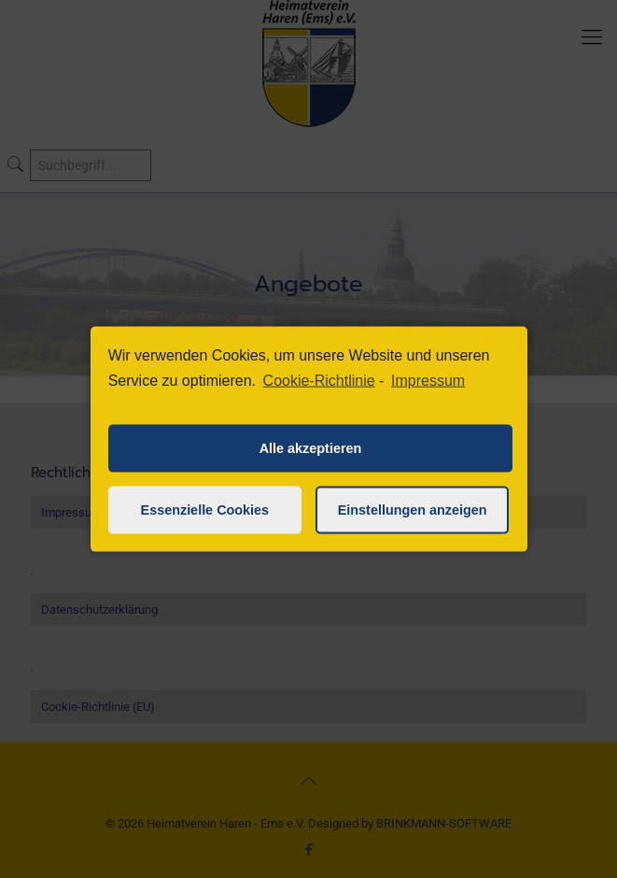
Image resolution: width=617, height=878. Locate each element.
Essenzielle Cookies (205, 510)
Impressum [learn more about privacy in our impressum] (428, 381)
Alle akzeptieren (310, 448)
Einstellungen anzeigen (412, 510)
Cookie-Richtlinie (319, 381)
